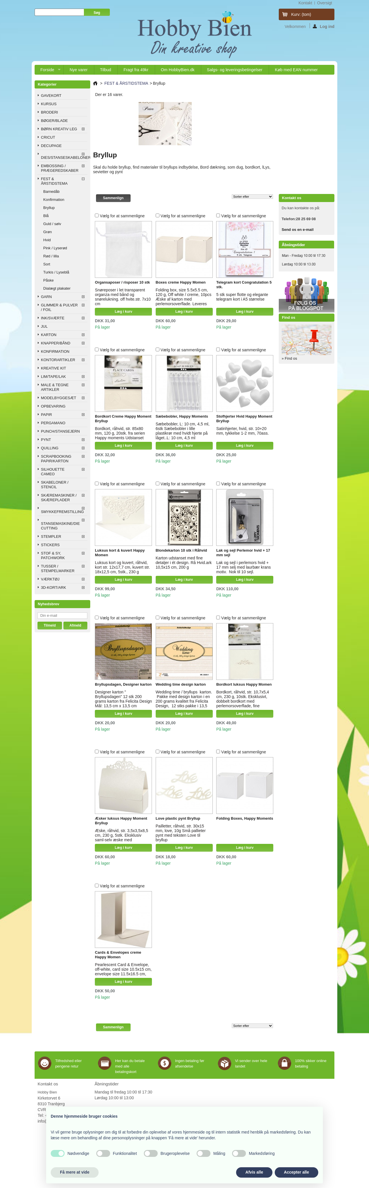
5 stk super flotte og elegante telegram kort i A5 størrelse (242, 296)
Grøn (47, 232)
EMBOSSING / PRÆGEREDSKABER (59, 168)
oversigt (324, 3)
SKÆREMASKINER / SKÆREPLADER (59, 497)
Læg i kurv (123, 312)
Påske (48, 280)
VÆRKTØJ (50, 579)
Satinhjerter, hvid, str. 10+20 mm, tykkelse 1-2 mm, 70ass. (242, 430)
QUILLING (50, 448)
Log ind (323, 26)
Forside (48, 71)
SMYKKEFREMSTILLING (62, 512)
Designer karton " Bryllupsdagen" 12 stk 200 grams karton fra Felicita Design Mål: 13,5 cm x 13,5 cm (123, 699)
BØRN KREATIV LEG (59, 129)
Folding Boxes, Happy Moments (244, 818)
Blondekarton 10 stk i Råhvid (181, 550)
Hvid (47, 240)
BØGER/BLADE (54, 120)
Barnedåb (51, 191)
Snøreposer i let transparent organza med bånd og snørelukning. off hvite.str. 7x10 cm (123, 297)
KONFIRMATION (55, 351)
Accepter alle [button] (296, 1172)
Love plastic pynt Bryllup (178, 818)
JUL (44, 326)
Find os (288, 317)
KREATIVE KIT (53, 368)
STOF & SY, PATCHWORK (53, 555)
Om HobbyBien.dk (178, 69)
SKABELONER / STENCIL (54, 484)
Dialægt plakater (57, 288)
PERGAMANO (53, 423)
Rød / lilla (51, 256)
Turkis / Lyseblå (56, 272)
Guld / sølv (52, 224)
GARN (46, 297)
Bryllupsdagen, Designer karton (123, 684)
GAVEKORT (51, 95)
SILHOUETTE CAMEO (53, 471)
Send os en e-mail (298, 229)
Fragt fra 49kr (135, 69)
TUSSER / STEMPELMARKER (57, 568)
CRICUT (48, 137)
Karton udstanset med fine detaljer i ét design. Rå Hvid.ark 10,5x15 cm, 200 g (184, 563)
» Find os (289, 358)
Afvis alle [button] (254, 1172)
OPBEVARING (53, 406)
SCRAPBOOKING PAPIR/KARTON (56, 458)
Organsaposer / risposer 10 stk (122, 282)
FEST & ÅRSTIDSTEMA (54, 181)
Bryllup (49, 207)
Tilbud (105, 69)
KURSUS (49, 104)
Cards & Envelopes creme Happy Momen (118, 954)
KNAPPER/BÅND (55, 343)
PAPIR (46, 414)
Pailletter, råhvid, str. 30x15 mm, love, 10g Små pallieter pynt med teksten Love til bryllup (181, 833)
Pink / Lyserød (55, 248)
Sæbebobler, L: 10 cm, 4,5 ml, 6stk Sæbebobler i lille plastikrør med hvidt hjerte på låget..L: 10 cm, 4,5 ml (183, 431)
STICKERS (50, 545)
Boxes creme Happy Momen (181, 282)
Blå (46, 216)
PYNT (46, 440)
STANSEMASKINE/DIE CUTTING (60, 525)
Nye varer (78, 69)
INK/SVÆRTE (52, 318)
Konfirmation (53, 199)
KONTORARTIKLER (58, 360)
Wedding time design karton (181, 684)
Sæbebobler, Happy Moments (182, 416)
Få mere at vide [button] (74, 1172)
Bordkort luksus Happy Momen (244, 684)
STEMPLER (51, 536)
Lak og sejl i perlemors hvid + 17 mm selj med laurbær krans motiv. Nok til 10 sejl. (243, 567)
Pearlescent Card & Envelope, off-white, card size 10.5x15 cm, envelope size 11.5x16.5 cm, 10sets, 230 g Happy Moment (123, 971)
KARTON (49, 335)
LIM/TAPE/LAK (53, 376)
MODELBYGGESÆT (58, 398)
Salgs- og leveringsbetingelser (235, 69)
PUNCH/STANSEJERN (60, 431)
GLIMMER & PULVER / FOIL (59, 307)
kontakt (305, 3)
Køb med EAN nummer (296, 69)
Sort (46, 264)
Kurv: (301, 14)
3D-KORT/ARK (53, 587)
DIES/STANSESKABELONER (64, 157)
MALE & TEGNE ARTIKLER (55, 387)
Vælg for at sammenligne (122, 216)
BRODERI (49, 112)
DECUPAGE (51, 146)
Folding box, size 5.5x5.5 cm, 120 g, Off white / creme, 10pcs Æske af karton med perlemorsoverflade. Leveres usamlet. (184, 299)
